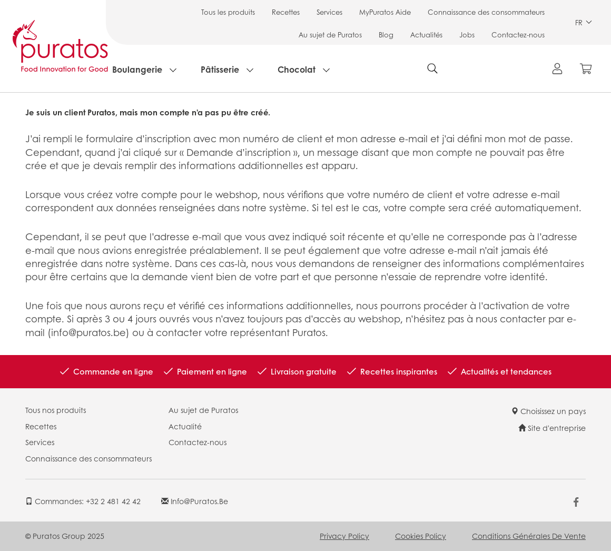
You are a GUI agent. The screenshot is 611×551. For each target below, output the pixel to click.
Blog (386, 34)
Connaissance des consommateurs (486, 12)
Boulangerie (137, 69)
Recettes (286, 12)
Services (329, 12)
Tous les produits (228, 12)
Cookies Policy (420, 535)
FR (583, 22)
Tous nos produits (55, 410)
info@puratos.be (194, 501)
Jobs (467, 34)
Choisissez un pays (548, 411)
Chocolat (297, 69)
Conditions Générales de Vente (529, 535)
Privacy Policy (344, 535)
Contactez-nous (518, 34)
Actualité (185, 426)
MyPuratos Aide (385, 12)
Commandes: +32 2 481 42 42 (83, 501)
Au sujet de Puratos (330, 34)
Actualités (426, 34)
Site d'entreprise (552, 427)
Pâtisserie (220, 69)
